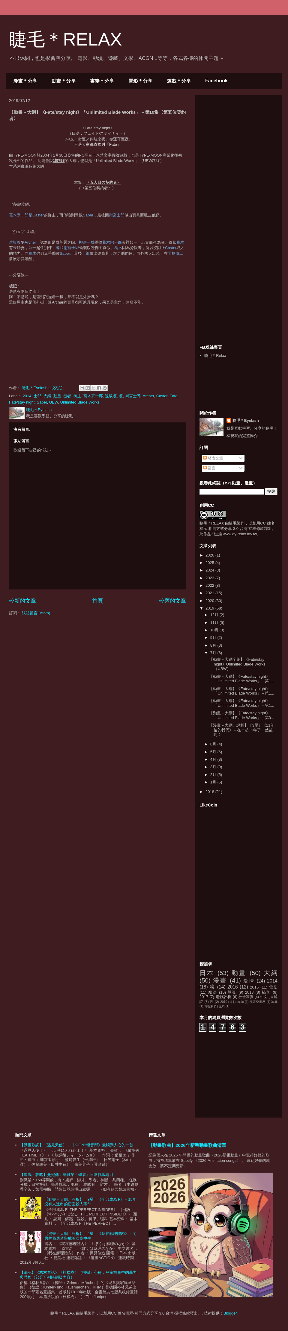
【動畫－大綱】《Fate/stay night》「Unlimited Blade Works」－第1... (241, 678)
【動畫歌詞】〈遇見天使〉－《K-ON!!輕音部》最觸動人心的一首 (76, 1145)
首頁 (97, 601)
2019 (210, 608)
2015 (254, 987)
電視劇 (208, 1006)
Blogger (230, 1313)
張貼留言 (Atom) (36, 613)
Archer (148, 396)
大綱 (47, 396)
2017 (204, 997)
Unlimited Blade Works (80, 402)
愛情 (248, 980)
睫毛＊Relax (215, 355)
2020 (210, 600)
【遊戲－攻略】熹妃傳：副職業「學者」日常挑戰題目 (66, 1174)
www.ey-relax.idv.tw (240, 534)
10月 (215, 630)
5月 (214, 752)
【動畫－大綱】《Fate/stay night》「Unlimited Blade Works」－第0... (241, 715)
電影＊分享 (140, 81)
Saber (42, 402)
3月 (214, 767)
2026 (210, 555)
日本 (207, 972)
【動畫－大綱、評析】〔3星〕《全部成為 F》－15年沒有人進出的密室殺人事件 (90, 1201)
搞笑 (266, 992)
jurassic (238, 1001)
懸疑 (232, 992)
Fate (173, 396)
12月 (215, 615)
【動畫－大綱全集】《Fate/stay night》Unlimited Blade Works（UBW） (237, 664)
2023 (210, 578)
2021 (210, 593)
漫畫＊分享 (25, 81)
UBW (53, 402)
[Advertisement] (239, 219)
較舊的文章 (172, 601)
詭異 (274, 1001)
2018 (210, 791)
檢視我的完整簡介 (242, 435)
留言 (209, 468)
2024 (210, 570)
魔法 (212, 992)
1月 (214, 782)
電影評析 (223, 997)
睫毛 (233, 523)
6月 (214, 744)
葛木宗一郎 (93, 396)
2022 (210, 585)
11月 (215, 622)
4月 (214, 759)
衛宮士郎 (133, 396)
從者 (67, 396)
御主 (77, 396)
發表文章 (213, 458)
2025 (210, 562)
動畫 (57, 396)
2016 (232, 986)
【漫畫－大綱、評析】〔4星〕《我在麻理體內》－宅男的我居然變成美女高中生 (90, 1236)
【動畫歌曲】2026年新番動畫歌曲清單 (187, 1145)
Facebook (216, 80)
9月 (214, 637)
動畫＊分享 (64, 81)
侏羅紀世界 (258, 1001)
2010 (223, 1001)
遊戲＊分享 (179, 81)
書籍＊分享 (102, 81)
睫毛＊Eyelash (245, 420)
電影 (273, 987)
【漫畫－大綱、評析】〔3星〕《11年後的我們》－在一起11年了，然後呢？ (241, 730)
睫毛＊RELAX (65, 39)
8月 (214, 645)
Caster (162, 396)
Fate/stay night (21, 402)
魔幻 (222, 1006)
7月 (214, 653)
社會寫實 (246, 997)
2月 (214, 774)
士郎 (37, 396)
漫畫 (220, 980)
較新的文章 (22, 601)
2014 (27, 396)
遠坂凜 (111, 396)
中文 (264, 997)
